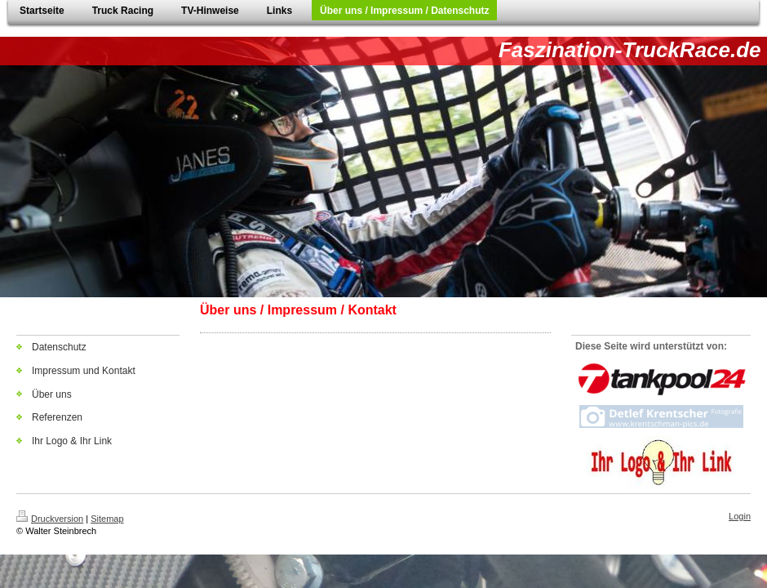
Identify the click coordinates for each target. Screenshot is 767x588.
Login (740, 516)
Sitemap (107, 518)
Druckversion (49, 518)
